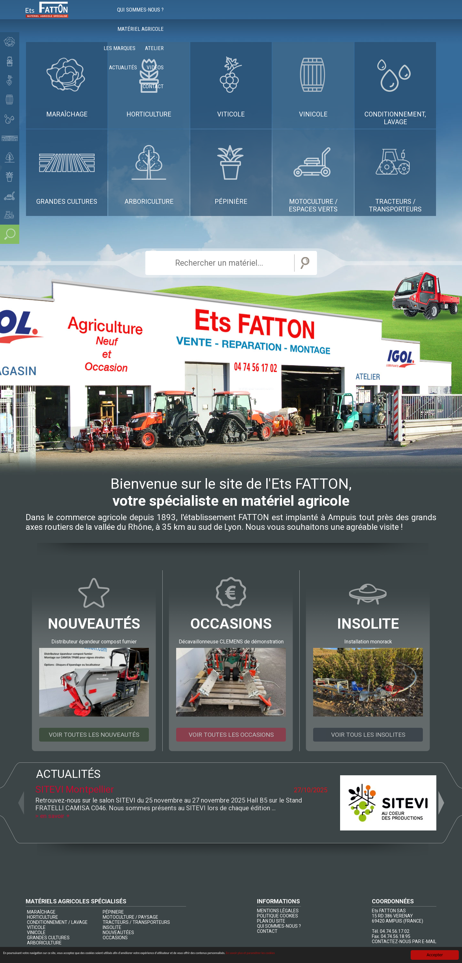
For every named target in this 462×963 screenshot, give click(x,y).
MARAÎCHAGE (41, 912)
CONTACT (267, 931)
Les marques (293, 16)
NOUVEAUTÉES (118, 932)
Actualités (360, 16)
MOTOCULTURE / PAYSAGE (130, 917)
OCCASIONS (115, 938)
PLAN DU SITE (271, 921)
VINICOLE (36, 932)
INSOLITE (112, 927)
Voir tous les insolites (368, 735)
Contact (421, 16)
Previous (21, 803)
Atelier (327, 16)
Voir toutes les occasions (231, 735)
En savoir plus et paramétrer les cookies (367, 956)
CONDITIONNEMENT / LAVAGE (57, 922)
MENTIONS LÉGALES (278, 911)
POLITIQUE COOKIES (277, 916)
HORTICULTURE (42, 917)
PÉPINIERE (113, 912)
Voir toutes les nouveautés (94, 735)
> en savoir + (53, 816)
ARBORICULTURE (44, 943)
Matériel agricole (244, 16)
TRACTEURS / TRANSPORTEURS (136, 922)
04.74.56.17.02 (394, 931)
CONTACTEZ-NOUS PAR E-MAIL (404, 941)
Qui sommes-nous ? (188, 16)
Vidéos (392, 16)
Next (441, 803)
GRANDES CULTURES (48, 938)
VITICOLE (36, 927)
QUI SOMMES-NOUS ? (279, 926)
